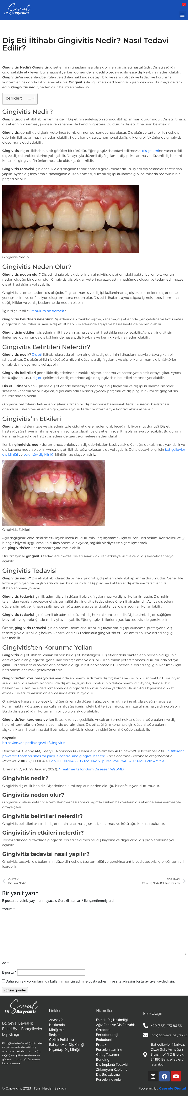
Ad (5, 963)
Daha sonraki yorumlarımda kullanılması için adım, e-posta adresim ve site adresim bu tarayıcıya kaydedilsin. (90, 981)
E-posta (9, 972)
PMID (141, 761)
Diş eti (37, 355)
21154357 (154, 761)
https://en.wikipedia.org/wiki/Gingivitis (33, 743)
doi (54, 761)
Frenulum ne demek (46, 311)
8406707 (128, 761)
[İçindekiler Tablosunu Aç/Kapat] (28, 98)
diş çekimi (150, 151)
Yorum (8, 909)
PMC (116, 761)
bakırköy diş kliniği (38, 454)
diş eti (37, 378)
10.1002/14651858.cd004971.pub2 (84, 761)
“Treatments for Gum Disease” (84, 769)
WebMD (117, 769)
